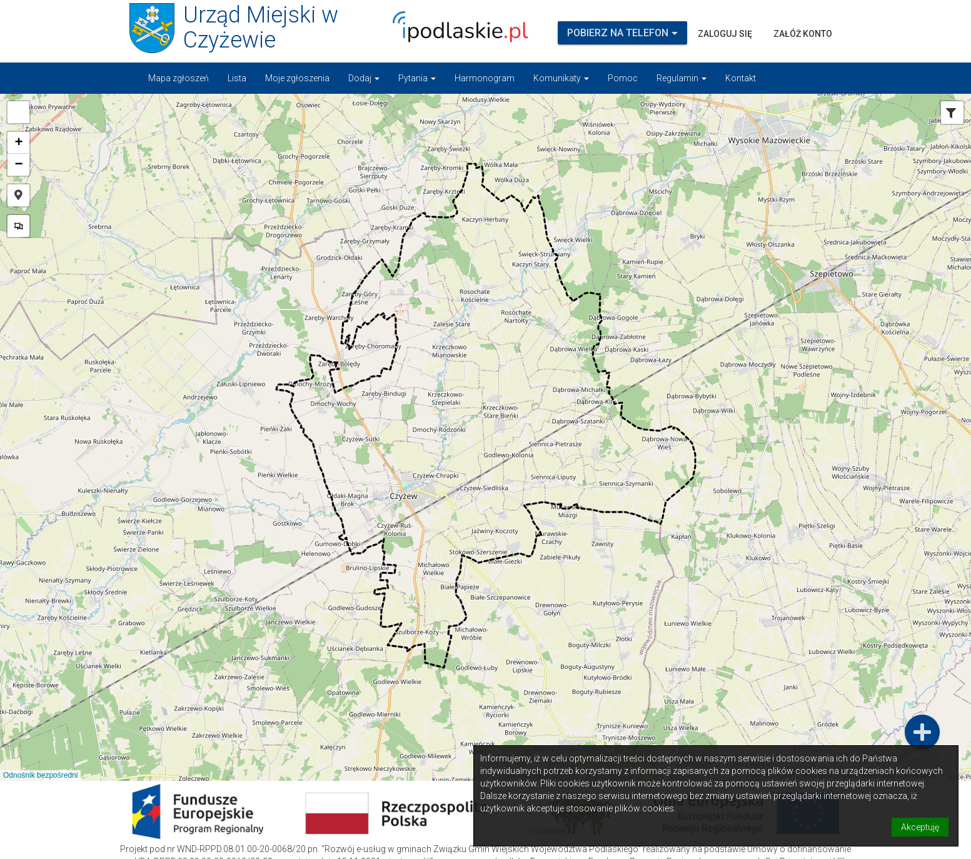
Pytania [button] (417, 78)
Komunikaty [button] (561, 78)
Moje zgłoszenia (297, 78)
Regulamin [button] (682, 78)
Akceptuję (920, 827)
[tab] (950, 113)
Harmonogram (485, 78)
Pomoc (623, 78)
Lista (237, 78)
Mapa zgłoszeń (178, 78)
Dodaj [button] (364, 78)
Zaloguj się (725, 34)
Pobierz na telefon (622, 33)
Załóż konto (802, 34)
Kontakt (740, 78)
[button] (18, 112)
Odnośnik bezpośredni (40, 775)
